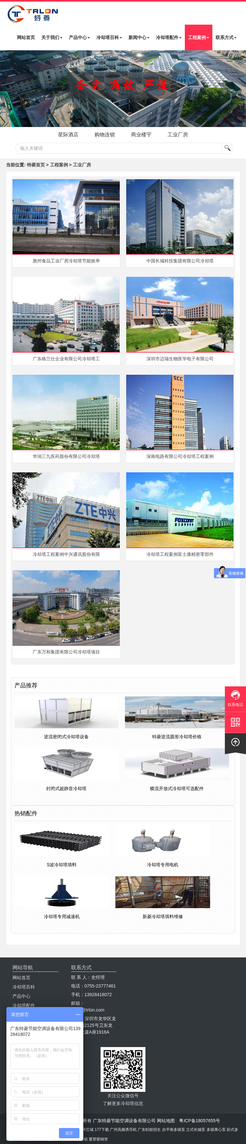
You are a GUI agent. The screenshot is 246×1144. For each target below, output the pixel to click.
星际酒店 (66, 134)
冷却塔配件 (169, 37)
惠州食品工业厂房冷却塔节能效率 (66, 260)
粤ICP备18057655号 (199, 1120)
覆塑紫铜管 (98, 1139)
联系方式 (226, 37)
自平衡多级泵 (173, 1129)
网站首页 (26, 37)
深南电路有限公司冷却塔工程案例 (180, 456)
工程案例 (198, 37)
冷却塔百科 (109, 37)
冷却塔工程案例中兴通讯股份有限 (66, 554)
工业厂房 (179, 134)
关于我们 (51, 37)
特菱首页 (36, 164)
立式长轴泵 (195, 1129)
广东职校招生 (149, 1129)
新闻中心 (139, 37)
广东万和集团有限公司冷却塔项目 (66, 651)
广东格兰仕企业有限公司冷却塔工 (66, 358)
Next (6, 88)
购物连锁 (104, 134)
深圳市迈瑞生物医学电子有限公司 (180, 358)
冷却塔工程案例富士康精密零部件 (180, 554)
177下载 (102, 1129)
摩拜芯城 (86, 1129)
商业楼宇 (142, 134)
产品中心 (79, 37)
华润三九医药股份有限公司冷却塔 (66, 456)
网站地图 (166, 1120)
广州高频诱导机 (123, 1129)
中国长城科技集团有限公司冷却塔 (180, 260)
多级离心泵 (216, 1129)
